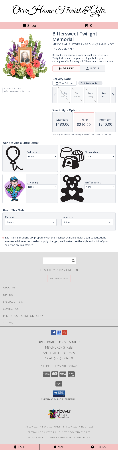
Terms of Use (82, 437)
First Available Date (90, 83)
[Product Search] (59, 260)
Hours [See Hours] (98, 447)
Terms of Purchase (59, 437)
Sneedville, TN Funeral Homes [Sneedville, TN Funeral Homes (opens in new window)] (42, 426)
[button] (59, 393)
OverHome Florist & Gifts (59, 11)
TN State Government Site (74, 432)
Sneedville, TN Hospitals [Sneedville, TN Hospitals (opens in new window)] (78, 426)
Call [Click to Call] (19, 447)
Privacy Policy (37, 437)
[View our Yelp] (64, 334)
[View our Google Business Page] (59, 334)
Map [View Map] (59, 447)
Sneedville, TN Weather (42, 432)
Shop (29, 25)
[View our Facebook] (53, 334)
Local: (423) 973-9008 (59, 358)
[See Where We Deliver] (59, 278)
